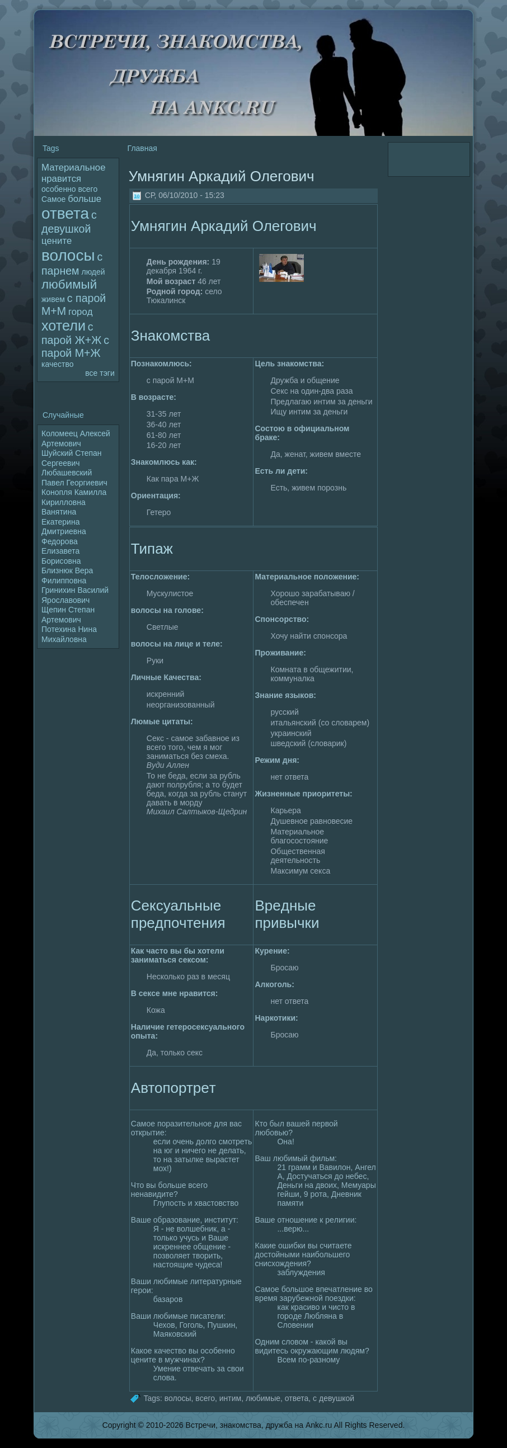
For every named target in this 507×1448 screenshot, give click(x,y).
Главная (142, 148)
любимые (263, 1397)
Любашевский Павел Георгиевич (74, 477)
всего (88, 189)
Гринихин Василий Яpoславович (75, 595)
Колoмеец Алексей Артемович (75, 438)
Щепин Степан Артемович (68, 614)
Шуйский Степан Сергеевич (71, 458)
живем (53, 299)
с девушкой (333, 1397)
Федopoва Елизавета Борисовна (61, 551)
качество (57, 364)
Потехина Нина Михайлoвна (69, 634)
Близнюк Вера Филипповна (67, 575)
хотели (63, 325)
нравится (61, 178)
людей (93, 271)
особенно (58, 189)
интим (230, 1397)
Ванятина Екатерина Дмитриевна (63, 521)
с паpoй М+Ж (75, 346)
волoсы (68, 255)
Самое (53, 199)
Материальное (73, 167)
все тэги (99, 373)
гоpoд (80, 311)
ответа (65, 213)
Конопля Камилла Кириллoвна (73, 497)
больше (84, 199)
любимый (69, 284)
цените (56, 240)
